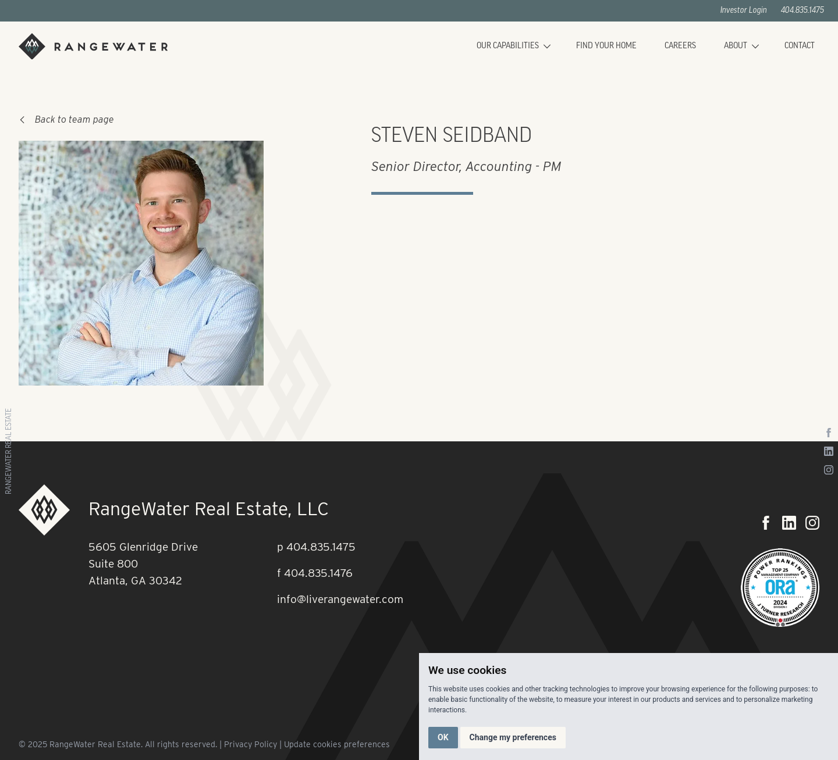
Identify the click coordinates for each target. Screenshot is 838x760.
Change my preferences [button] (513, 737)
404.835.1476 (318, 573)
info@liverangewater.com (340, 599)
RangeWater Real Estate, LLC (208, 508)
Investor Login (743, 10)
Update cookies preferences (337, 744)
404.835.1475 (802, 10)
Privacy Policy (250, 744)
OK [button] (443, 737)
